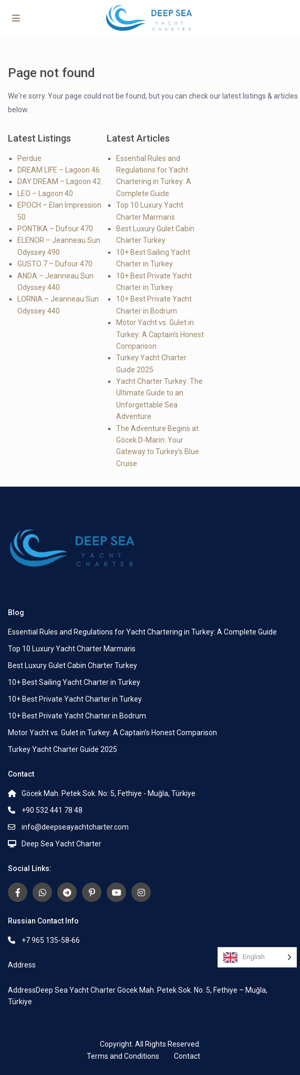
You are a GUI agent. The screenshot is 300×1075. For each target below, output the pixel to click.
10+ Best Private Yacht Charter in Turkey (75, 699)
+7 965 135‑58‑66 (51, 940)
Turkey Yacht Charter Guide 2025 (62, 749)
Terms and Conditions (123, 1056)
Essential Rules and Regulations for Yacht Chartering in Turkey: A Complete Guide (142, 632)
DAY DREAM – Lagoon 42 (59, 181)
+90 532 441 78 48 (52, 810)
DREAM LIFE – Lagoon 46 (58, 170)
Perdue (29, 158)
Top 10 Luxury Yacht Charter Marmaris (72, 648)
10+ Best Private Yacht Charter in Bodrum (77, 716)
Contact (187, 1056)
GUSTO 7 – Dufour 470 (54, 264)
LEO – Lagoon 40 (45, 193)
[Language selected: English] (257, 957)
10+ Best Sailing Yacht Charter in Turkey (74, 682)
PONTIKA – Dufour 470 (55, 228)
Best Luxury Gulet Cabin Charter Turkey (72, 665)
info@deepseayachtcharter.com (75, 827)
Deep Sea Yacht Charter (61, 844)
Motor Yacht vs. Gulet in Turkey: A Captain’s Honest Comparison (160, 334)
